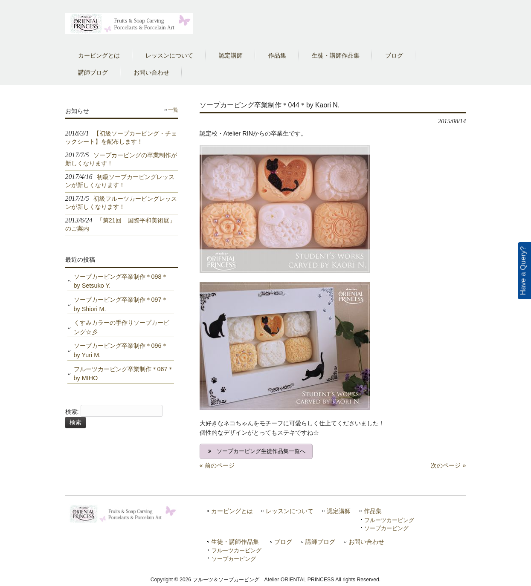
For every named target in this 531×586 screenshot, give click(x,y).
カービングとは (232, 511)
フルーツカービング (389, 520)
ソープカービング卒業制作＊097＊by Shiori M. (121, 304)
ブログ (283, 542)
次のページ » (448, 465)
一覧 (173, 110)
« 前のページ (217, 465)
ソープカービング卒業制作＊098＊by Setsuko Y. (121, 281)
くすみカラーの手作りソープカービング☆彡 (121, 327)
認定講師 (339, 511)
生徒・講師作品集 (235, 542)
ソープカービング (386, 528)
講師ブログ (320, 542)
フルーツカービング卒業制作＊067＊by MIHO (124, 374)
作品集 (373, 511)
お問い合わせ (366, 542)
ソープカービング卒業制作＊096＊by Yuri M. (121, 350)
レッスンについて (289, 511)
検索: (72, 411)
